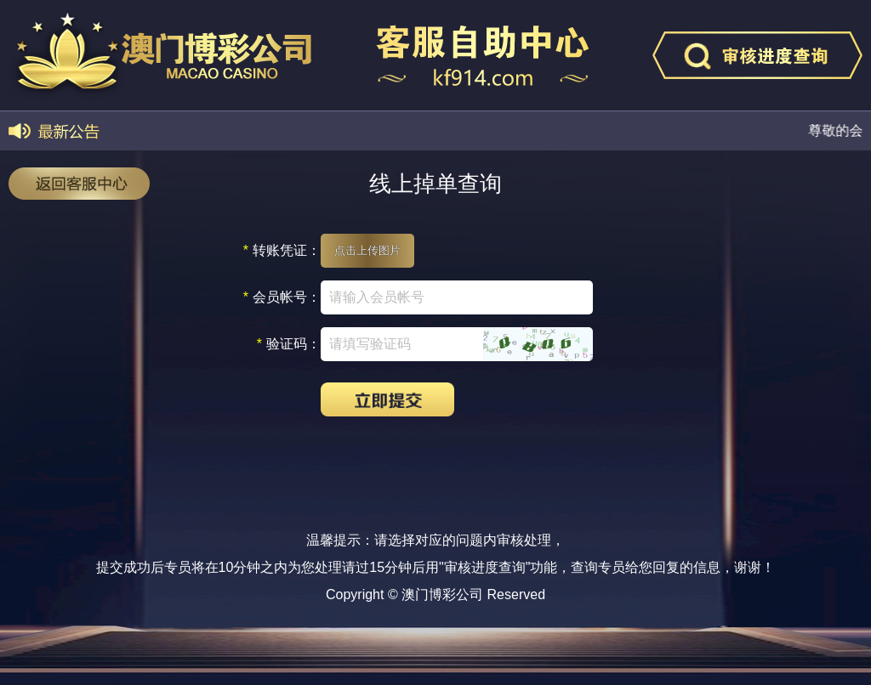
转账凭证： (282, 251)
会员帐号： (282, 297)
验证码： (289, 344)
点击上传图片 (367, 250)
